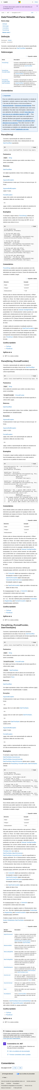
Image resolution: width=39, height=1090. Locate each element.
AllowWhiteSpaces (8, 967)
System (10, 40)
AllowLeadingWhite (8, 951)
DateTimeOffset (21, 48)
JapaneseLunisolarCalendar (23, 105)
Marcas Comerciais (6, 1087)
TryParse (8, 346)
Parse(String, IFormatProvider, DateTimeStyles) (6, 81)
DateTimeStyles (13, 670)
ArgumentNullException (9, 188)
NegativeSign (8, 601)
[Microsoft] (20, 2)
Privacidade (16, 1083)
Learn (3, 12)
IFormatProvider (19, 395)
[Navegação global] (1, 2)
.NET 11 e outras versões (11, 356)
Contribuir (8, 1083)
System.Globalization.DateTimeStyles (13, 920)
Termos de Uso (28, 1085)
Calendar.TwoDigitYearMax (25, 309)
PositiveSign (33, 598)
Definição (4, 24)
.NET (8, 12)
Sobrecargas (5, 26)
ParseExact (10, 337)
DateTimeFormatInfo (28, 328)
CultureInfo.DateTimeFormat (14, 580)
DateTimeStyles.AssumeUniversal (12, 759)
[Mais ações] (36, 12)
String (10, 157)
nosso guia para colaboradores (11, 1038)
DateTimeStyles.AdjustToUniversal (12, 761)
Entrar (36, 2)
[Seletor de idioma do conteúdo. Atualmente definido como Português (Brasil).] (7, 1074)
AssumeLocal (7, 975)
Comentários (5, 28)
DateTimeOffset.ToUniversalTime (22, 941)
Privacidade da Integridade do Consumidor (11, 1085)
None (12, 677)
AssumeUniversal (8, 983)
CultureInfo (11, 573)
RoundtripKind (7, 993)
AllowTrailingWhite (8, 959)
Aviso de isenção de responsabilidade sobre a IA (13, 1081)
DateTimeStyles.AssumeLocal (11, 757)
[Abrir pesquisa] (32, 2)
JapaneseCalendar (8, 105)
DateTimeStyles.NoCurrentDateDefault (20, 1001)
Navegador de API (16, 12)
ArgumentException (8, 180)
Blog (2, 1083)
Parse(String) (5, 30)
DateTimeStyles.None (22, 972)
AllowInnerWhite (8, 945)
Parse (29, 980)
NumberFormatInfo (20, 601)
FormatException (7, 194)
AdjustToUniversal (8, 934)
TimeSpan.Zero (7, 851)
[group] (20, 379)
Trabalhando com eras (22, 129)
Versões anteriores (31, 1081)
